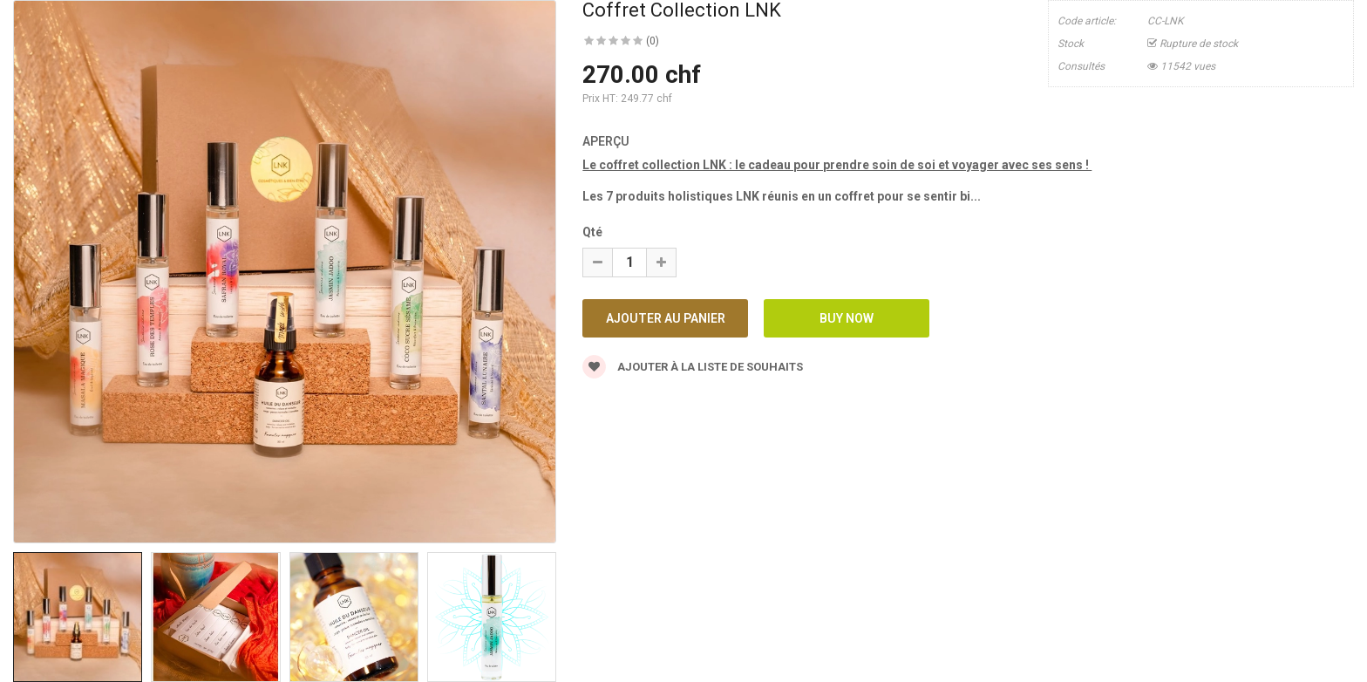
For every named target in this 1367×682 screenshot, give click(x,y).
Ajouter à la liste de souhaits (692, 366)
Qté (592, 232)
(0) (652, 41)
